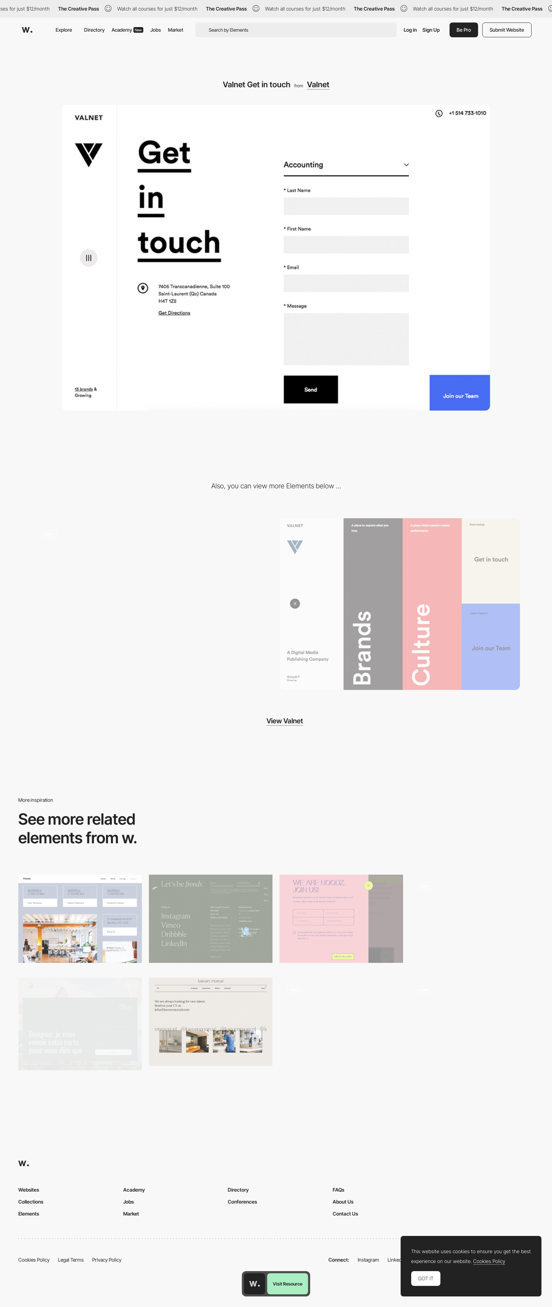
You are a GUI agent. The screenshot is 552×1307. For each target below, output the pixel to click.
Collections (30, 1202)
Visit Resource (287, 1284)
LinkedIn (397, 1260)
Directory (94, 30)
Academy (127, 30)
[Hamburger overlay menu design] (400, 604)
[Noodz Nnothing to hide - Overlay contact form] (341, 919)
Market (175, 30)
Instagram (368, 1260)
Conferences (242, 1202)
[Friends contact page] (80, 919)
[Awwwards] (27, 30)
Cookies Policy (34, 1260)
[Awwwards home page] (254, 1283)
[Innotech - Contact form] (341, 1022)
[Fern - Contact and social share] (210, 919)
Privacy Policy (106, 1260)
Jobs (155, 30)
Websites (28, 1190)
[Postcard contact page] (80, 1024)
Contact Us (345, 1214)
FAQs (338, 1190)
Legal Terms (71, 1260)
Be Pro (464, 30)
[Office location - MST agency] (472, 1022)
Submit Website (507, 30)
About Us (343, 1202)
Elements (28, 1214)
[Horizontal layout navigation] (152, 604)
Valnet (318, 84)
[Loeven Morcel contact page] (210, 1022)
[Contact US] (472, 921)
